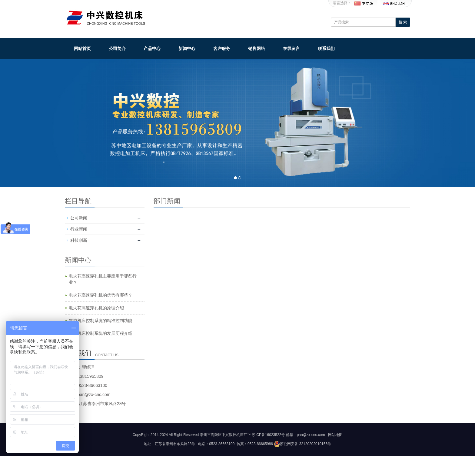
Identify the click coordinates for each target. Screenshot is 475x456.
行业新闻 (78, 229)
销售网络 (256, 48)
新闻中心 (186, 48)
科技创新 (78, 240)
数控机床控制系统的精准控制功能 (100, 320)
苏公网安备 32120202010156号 (302, 444)
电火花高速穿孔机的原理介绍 (96, 307)
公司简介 (117, 48)
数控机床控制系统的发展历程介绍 (100, 333)
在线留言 (291, 48)
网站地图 (335, 435)
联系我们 (326, 48)
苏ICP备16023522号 (268, 435)
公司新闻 (78, 217)
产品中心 (152, 48)
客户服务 (221, 48)
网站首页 (82, 48)
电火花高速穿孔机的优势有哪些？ (100, 295)
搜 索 (403, 22)
